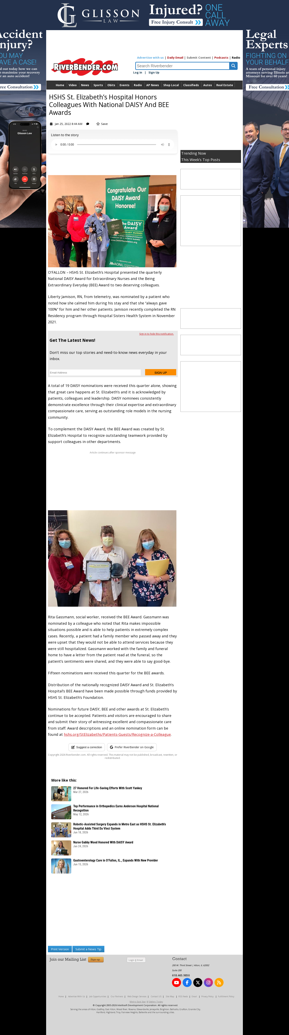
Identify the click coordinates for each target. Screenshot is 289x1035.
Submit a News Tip (88, 949)
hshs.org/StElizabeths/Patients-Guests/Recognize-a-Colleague (117, 734)
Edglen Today (156, 1001)
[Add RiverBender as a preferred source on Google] (132, 747)
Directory (144, 94)
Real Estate (224, 85)
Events (124, 85)
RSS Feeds (183, 996)
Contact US (156, 996)
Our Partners (117, 996)
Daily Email (175, 57)
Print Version (60, 949)
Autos (207, 85)
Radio (236, 57)
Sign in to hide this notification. (156, 334)
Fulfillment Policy (226, 996)
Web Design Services (136, 996)
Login (131, 960)
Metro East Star (138, 1001)
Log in (137, 72)
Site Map (170, 996)
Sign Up (154, 72)
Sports (98, 85)
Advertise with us (150, 57)
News (85, 85)
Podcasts (221, 57)
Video (73, 85)
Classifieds (191, 85)
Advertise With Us (76, 996)
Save (102, 124)
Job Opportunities (97, 996)
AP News (152, 85)
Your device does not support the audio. (112, 144)
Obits (111, 85)
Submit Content (199, 57)
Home (60, 85)
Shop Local (171, 85)
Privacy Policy (207, 996)
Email (140, 960)
